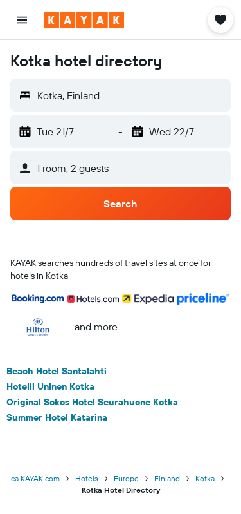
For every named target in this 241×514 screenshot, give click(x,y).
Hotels (86, 478)
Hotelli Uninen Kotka (50, 386)
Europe (126, 478)
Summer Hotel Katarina (56, 417)
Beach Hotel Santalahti (56, 371)
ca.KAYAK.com (35, 478)
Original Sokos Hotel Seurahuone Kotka (92, 402)
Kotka (205, 478)
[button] (22, 20)
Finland (167, 478)
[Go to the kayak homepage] (84, 20)
